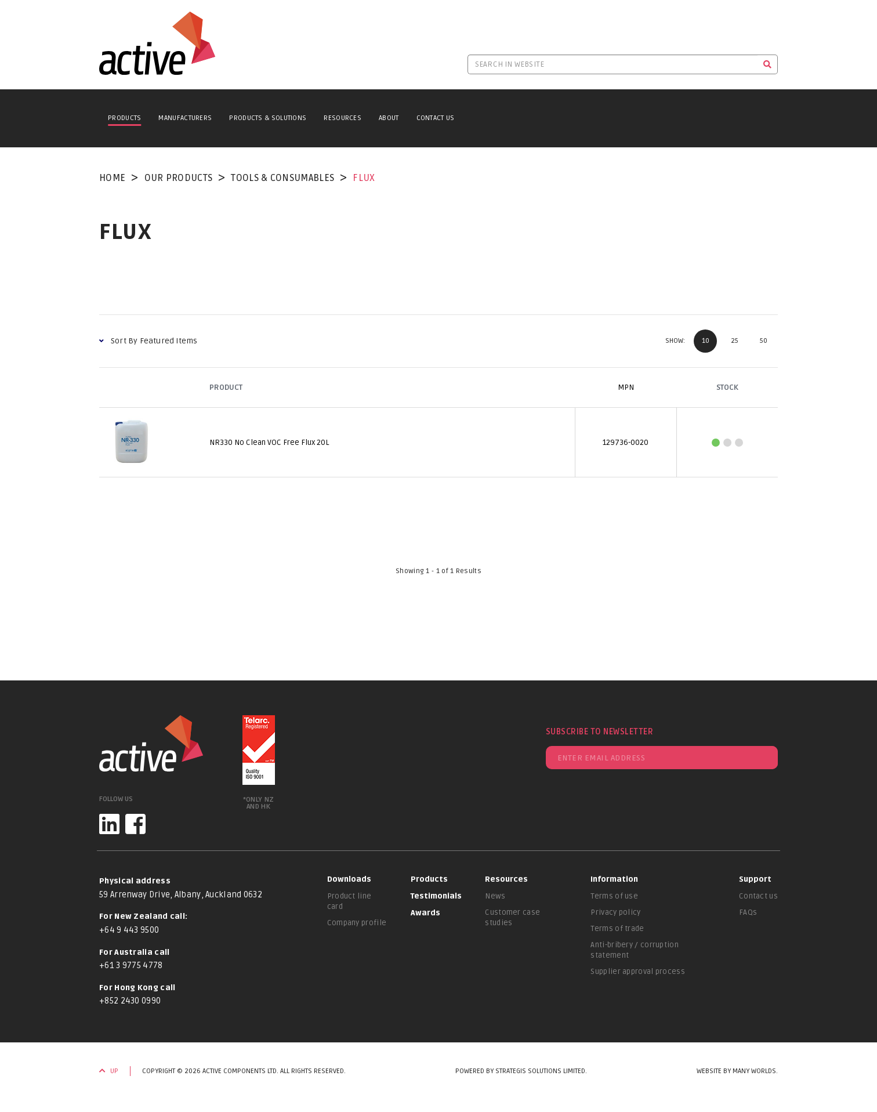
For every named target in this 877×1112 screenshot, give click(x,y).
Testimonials (436, 896)
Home (112, 178)
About (389, 118)
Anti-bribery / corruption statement (634, 950)
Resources (342, 118)
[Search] (768, 64)
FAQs (748, 912)
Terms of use (614, 896)
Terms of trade (617, 928)
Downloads (349, 879)
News (495, 896)
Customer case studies (512, 918)
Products (124, 118)
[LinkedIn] (109, 824)
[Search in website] (613, 64)
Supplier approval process (637, 971)
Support (755, 879)
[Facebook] (135, 824)
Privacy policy (615, 912)
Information (614, 879)
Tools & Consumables (282, 178)
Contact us (758, 896)
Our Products (178, 178)
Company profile (357, 923)
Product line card (349, 901)
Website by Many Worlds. (737, 1071)
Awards (425, 913)
